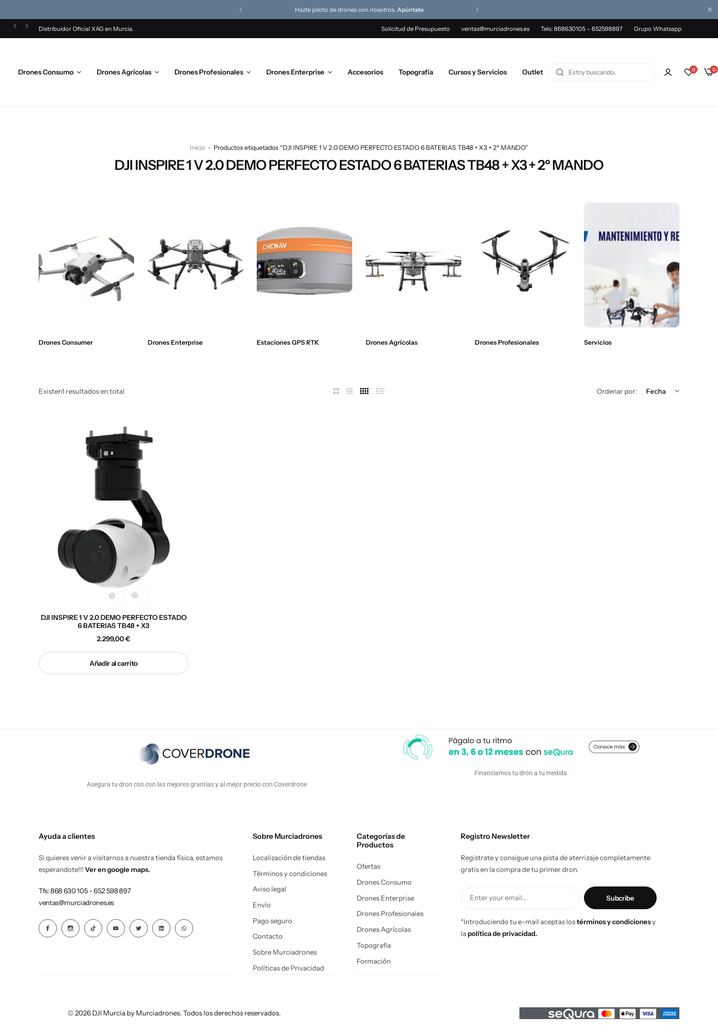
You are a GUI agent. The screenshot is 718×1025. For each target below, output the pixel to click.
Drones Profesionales (209, 72)
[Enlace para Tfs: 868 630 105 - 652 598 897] (84, 890)
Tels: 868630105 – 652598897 (582, 28)
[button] (241, 9)
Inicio (197, 148)
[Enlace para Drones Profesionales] (522, 265)
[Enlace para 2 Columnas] (336, 391)
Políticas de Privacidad (288, 968)
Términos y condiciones (290, 874)
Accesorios (365, 72)
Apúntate (410, 9)
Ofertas (368, 866)
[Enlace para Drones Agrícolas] (413, 265)
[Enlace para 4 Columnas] (364, 391)
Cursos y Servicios (478, 72)
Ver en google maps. (117, 869)
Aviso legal (269, 889)
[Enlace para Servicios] (631, 265)
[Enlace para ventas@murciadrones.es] (76, 902)
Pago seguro (272, 921)
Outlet (532, 72)
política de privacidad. (502, 933)
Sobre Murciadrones (285, 952)
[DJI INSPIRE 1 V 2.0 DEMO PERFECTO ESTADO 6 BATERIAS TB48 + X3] (114, 507)
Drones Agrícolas (124, 72)
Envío (262, 905)
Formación (374, 961)
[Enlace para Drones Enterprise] (195, 265)
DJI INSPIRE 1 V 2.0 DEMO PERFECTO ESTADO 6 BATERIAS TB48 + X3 (114, 622)
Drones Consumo (46, 72)
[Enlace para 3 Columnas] (349, 391)
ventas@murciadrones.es (495, 28)
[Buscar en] (560, 72)
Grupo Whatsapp (658, 28)
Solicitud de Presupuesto (415, 28)
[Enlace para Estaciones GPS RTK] (304, 265)
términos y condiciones (614, 921)
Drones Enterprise (295, 72)
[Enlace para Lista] (380, 391)
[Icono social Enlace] (48, 928)
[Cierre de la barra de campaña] (711, 9)
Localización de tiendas (289, 858)
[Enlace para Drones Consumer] (86, 265)
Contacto (268, 936)
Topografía (416, 72)
